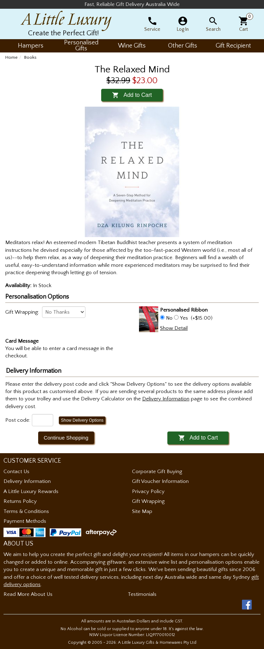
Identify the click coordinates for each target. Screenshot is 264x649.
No (169, 318)
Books (30, 57)
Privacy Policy (148, 491)
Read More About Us (28, 594)
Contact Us (16, 472)
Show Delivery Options (82, 420)
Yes (184, 318)
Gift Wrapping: (22, 312)
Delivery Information (27, 481)
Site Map (142, 511)
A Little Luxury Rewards (31, 491)
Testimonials (142, 594)
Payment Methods (25, 521)
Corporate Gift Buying (157, 472)
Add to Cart (132, 95)
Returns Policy (20, 501)
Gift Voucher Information (160, 481)
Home (11, 57)
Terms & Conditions (26, 511)
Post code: (17, 420)
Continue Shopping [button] (66, 438)
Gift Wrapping (148, 501)
